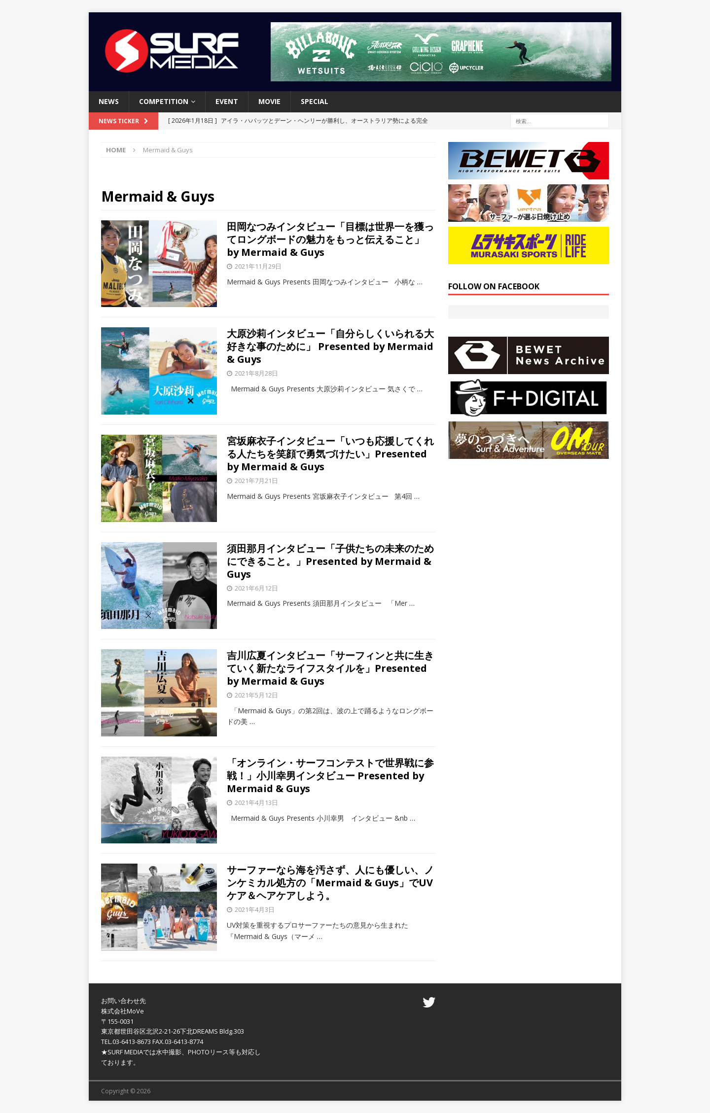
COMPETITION (163, 101)
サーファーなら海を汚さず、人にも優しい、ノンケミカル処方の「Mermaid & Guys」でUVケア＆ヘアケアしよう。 (330, 882)
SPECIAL (314, 101)
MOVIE (269, 101)
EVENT (226, 101)
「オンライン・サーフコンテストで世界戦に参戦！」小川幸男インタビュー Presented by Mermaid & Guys (330, 775)
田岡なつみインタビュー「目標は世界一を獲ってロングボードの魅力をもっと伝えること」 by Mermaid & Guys (330, 239)
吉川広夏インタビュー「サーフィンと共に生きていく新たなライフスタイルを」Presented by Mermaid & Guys (330, 668)
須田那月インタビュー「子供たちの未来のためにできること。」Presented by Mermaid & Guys (330, 561)
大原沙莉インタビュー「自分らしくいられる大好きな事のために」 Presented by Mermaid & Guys (330, 346)
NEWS (109, 101)
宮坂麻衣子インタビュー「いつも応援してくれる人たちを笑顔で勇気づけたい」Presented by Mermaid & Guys (330, 453)
